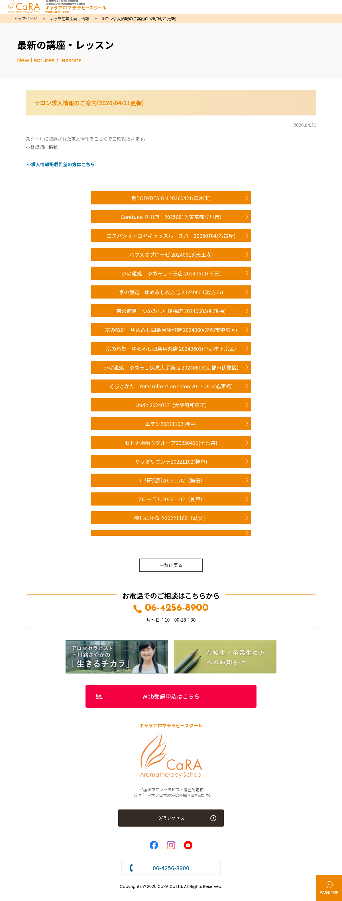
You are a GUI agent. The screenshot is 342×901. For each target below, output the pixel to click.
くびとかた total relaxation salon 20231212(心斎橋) (171, 386)
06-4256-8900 (170, 608)
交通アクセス (170, 818)
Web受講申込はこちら (171, 696)
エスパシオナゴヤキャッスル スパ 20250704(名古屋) (171, 235)
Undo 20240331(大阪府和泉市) (171, 405)
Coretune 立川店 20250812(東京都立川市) (171, 216)
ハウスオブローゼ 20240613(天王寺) (171, 254)
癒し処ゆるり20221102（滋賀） (171, 517)
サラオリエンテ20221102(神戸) (171, 461)
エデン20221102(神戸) (171, 423)
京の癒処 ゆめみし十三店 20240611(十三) (171, 273)
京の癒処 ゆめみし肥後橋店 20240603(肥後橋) (171, 310)
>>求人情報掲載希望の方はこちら (60, 164)
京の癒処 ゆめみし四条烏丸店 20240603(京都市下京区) (171, 348)
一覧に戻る (171, 565)
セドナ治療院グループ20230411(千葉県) (171, 442)
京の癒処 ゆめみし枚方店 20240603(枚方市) (171, 292)
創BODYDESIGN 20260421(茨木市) (171, 198)
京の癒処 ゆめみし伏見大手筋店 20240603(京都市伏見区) (171, 367)
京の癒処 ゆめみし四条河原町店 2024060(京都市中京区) (171, 329)
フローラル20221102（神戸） (171, 499)
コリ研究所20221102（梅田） (171, 480)
